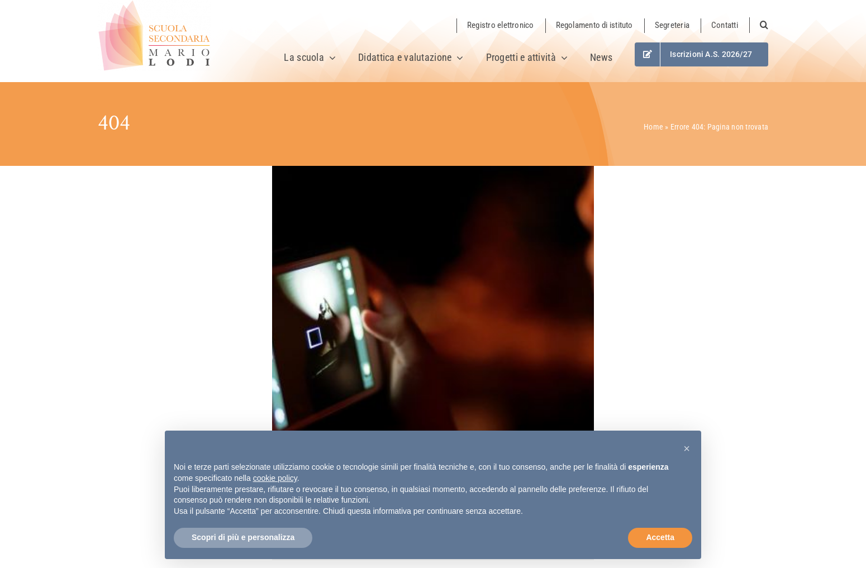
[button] (758, 25)
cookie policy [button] (275, 478)
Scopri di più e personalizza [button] (243, 537)
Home (653, 126)
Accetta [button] (660, 537)
